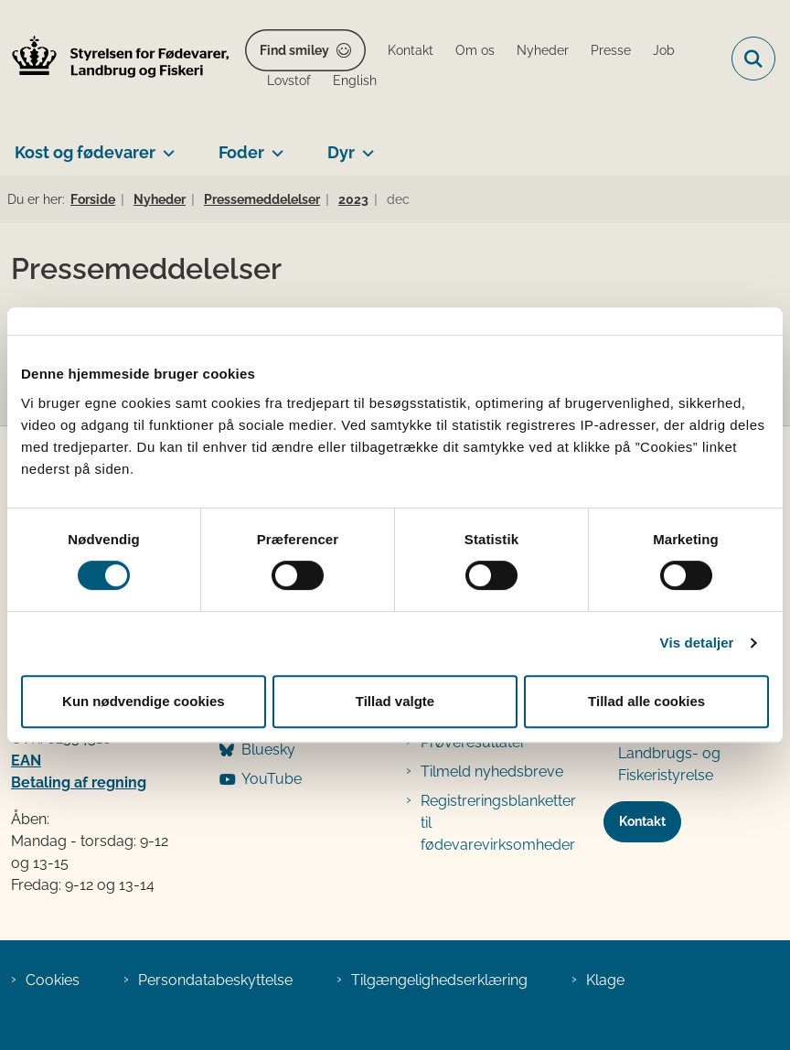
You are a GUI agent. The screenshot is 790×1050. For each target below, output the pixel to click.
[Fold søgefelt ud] (753, 58)
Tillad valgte (395, 701)
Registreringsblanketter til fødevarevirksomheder (498, 822)
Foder (241, 152)
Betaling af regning (78, 782)
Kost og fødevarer (85, 152)
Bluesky (268, 749)
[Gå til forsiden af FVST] (115, 59)
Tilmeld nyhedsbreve (492, 771)
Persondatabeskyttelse (215, 980)
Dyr (341, 152)
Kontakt (642, 821)
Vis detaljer (697, 642)
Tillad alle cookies (646, 701)
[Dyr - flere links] (364, 145)
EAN (26, 760)
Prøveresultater (473, 742)
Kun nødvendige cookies (143, 701)
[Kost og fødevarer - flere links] (165, 145)
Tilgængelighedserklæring (439, 980)
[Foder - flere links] (273, 145)
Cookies (53, 980)
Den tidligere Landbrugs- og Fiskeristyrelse (669, 753)
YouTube (271, 779)
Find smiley (294, 50)
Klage (605, 980)
